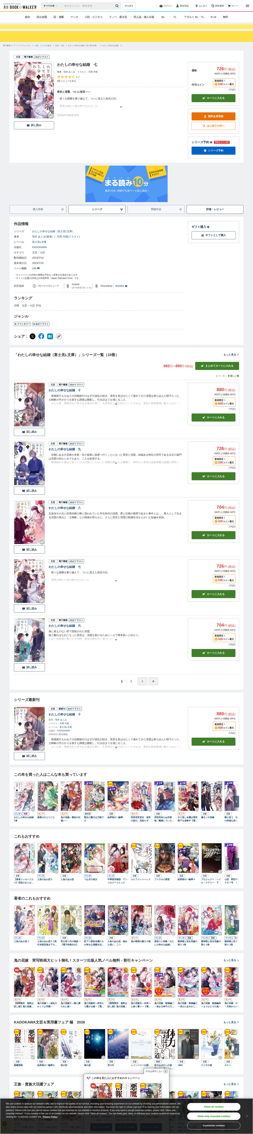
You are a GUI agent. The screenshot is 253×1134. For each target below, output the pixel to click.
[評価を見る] (68, 85)
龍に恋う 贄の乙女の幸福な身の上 (234, 825)
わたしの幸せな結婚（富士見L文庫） (53, 237)
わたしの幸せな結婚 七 (65, 573)
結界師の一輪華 (115, 824)
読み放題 (42, 17)
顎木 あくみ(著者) (42, 243)
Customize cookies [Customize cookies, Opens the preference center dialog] (214, 1125)
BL (163, 17)
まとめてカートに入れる (217, 372)
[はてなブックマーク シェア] (50, 343)
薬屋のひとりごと (46, 824)
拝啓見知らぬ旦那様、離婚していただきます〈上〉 (164, 826)
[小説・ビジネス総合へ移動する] (43, 52)
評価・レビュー (215, 215)
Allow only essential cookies (213, 1116)
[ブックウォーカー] (19, 5)
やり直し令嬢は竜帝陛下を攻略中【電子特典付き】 (187, 826)
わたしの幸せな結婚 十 (65, 396)
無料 (225, 17)
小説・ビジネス (94, 17)
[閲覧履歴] (217, 5)
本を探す (129, 6)
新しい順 (233, 382)
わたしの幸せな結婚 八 (65, 514)
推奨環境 (121, 292)
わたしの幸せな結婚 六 (65, 632)
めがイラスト (41, 330)
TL (174, 17)
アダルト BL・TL (194, 17)
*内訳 (232, 96)
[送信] (117, 5)
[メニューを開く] (247, 6)
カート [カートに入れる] (213, 424)
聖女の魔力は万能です (94, 825)
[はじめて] (201, 5)
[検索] (117, 5)
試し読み (34, 131)
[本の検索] (51, 5)
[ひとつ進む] (142, 688)
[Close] (247, 1116)
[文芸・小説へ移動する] (59, 52)
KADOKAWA (39, 253)
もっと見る (231, 361)
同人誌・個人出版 (144, 17)
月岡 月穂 (93, 78)
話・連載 (59, 17)
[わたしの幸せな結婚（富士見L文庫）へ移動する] (83, 52)
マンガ (74, 17)
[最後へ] (153, 688)
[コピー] (59, 343)
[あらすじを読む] (121, 109)
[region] (126, 1116)
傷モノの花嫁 (207, 824)
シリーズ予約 (202, 148)
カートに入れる (213, 104)
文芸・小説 (38, 259)
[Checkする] (51, 123)
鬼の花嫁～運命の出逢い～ (70, 825)
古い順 (220, 382)
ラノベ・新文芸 (118, 17)
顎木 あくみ (69, 78)
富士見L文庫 (39, 248)
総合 (27, 17)
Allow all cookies (214, 1106)
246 (36, 274)
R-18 (213, 17)
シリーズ (107, 215)
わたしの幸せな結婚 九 (65, 455)
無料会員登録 (213, 122)
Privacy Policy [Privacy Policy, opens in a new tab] (50, 1117)
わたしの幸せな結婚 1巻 (24, 825)
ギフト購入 (200, 233)
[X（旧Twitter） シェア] (33, 343)
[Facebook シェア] (41, 343)
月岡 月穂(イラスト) (68, 243)
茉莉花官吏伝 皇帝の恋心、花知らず (141, 825)
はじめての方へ (213, 132)
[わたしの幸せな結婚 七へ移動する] (112, 52)
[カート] (233, 5)
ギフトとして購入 (213, 241)
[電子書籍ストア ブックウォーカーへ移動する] (17, 52)
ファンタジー (22, 330)
